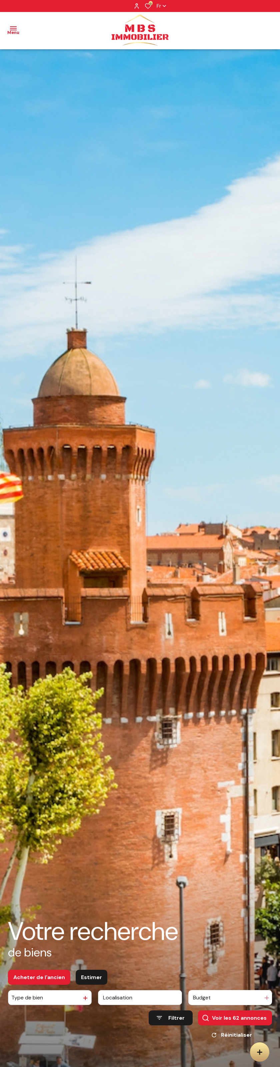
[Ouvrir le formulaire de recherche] (171, 1019)
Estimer (91, 978)
